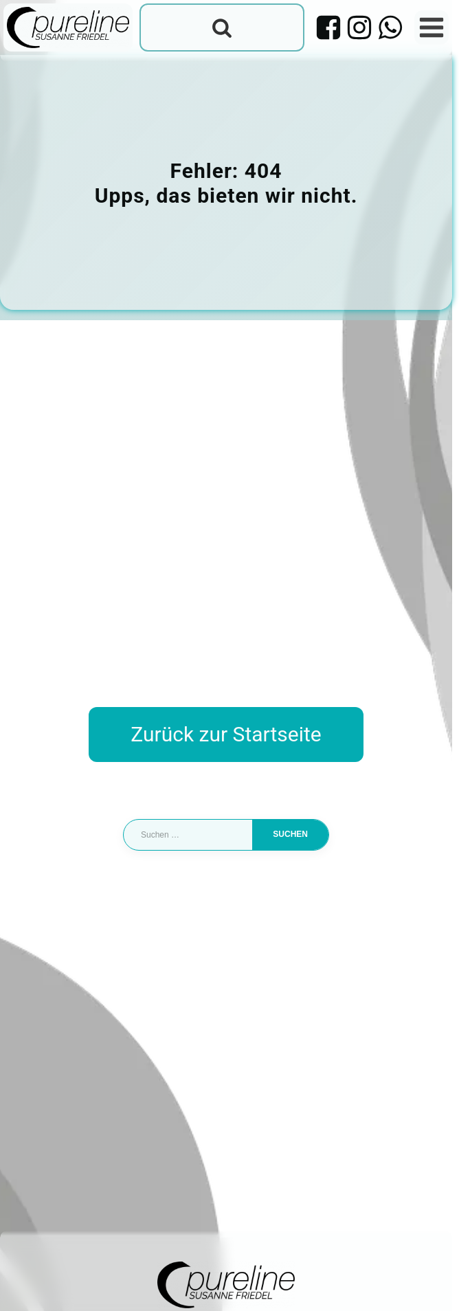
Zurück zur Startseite (226, 735)
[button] (24, 1286)
